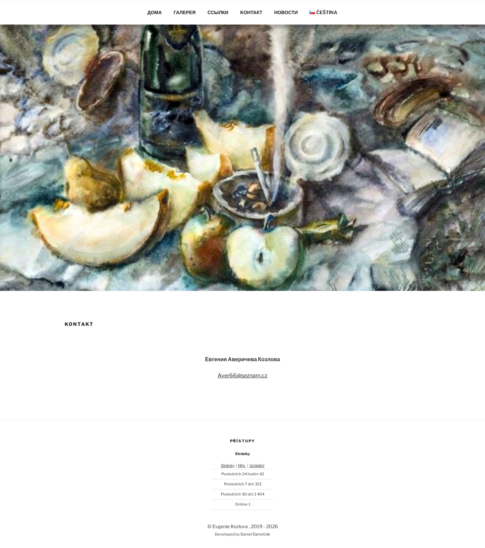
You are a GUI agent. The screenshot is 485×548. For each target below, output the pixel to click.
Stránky (227, 465)
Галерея (184, 12)
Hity (242, 465)
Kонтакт (251, 12)
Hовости (286, 12)
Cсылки (217, 12)
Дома (155, 12)
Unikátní (257, 465)
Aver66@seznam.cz (242, 375)
